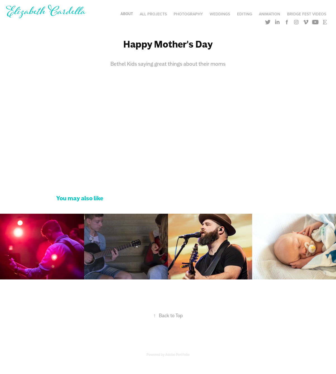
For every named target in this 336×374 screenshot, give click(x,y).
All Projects (153, 14)
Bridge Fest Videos (306, 14)
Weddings (220, 14)
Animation (269, 14)
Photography (188, 14)
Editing (244, 14)
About (126, 13)
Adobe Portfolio (177, 354)
